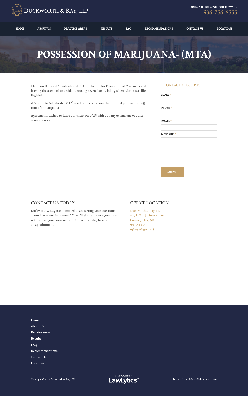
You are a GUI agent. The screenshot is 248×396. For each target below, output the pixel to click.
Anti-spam (211, 379)
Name (166, 95)
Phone (167, 108)
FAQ (128, 28)
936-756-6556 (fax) (142, 229)
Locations (224, 28)
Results (106, 28)
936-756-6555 (220, 12)
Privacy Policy (196, 379)
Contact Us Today (53, 203)
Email (166, 121)
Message (168, 134)
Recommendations (159, 28)
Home (20, 28)
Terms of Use (180, 379)
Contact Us (194, 28)
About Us (44, 28)
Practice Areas (75, 28)
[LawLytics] (124, 379)
